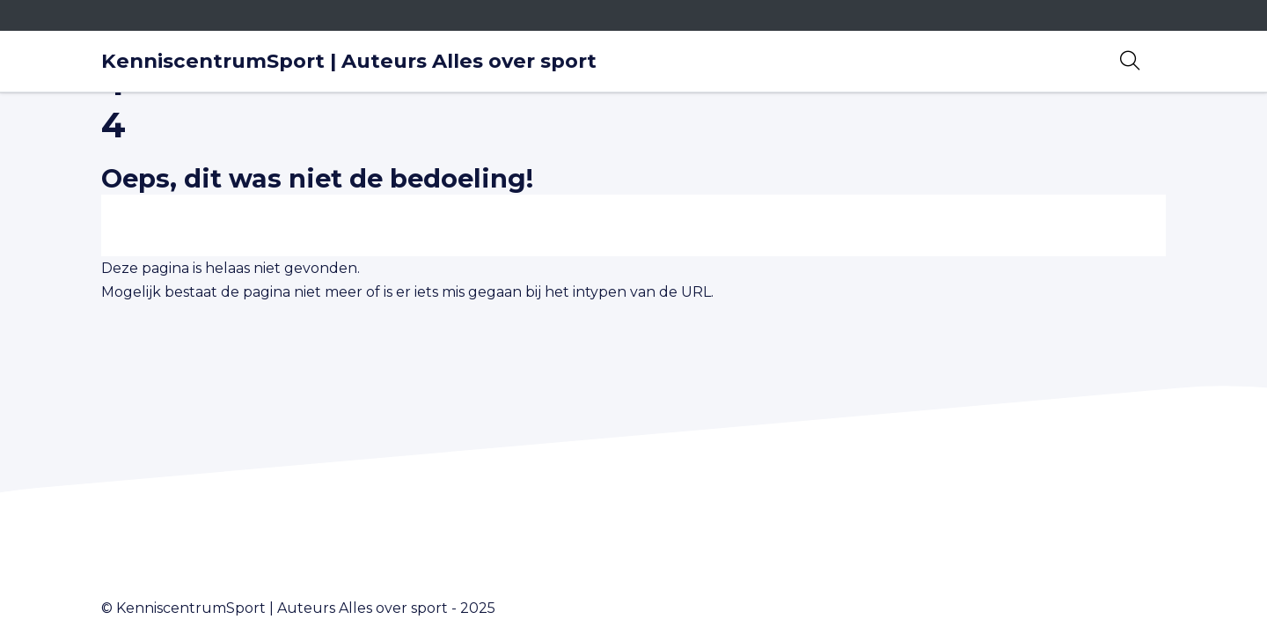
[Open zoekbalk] (1130, 60)
